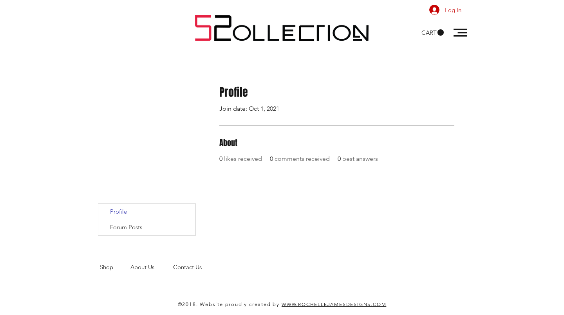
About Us (151, 267)
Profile (118, 211)
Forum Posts (126, 227)
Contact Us (188, 267)
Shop (115, 267)
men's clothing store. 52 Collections (146, 274)
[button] (432, 32)
